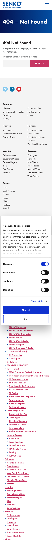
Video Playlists (33, 176)
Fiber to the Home (35, 130)
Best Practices (8, 169)
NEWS (6, 118)
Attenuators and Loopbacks (22, 396)
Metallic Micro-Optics (17, 480)
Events (30, 115)
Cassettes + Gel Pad (18, 414)
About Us (7, 108)
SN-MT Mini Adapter (19, 340)
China (5, 201)
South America (9, 190)
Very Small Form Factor (37, 144)
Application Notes (35, 172)
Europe (6, 194)
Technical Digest (10, 162)
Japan (5, 197)
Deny (26, 319)
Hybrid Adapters (17, 403)
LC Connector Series (18, 379)
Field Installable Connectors (22, 386)
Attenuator (14, 438)
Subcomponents (16, 400)
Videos (8, 539)
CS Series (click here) (17, 351)
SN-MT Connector (17, 327)
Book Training (13, 507)
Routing (12, 452)
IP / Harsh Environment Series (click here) (29, 375)
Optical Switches (17, 445)
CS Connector (15, 354)
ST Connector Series (18, 389)
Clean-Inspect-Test (15, 410)
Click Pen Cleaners (18, 420)
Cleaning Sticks (16, 417)
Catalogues (32, 155)
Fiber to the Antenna (36, 137)
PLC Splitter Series (17, 448)
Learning (7, 150)
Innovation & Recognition (13, 111)
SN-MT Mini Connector (20, 334)
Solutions (31, 125)
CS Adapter (14, 358)
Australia (6, 208)
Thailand (6, 204)
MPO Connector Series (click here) (25, 372)
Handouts (31, 158)
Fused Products (16, 441)
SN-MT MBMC (16, 337)
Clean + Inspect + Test (12, 133)
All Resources (13, 514)
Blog (5, 165)
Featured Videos (34, 169)
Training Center (9, 155)
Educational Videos (11, 158)
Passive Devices (9, 137)
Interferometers (16, 427)
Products (7, 125)
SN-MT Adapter (16, 344)
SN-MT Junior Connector (21, 330)
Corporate (7, 104)
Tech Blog (7, 115)
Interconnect (8, 130)
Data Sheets (32, 162)
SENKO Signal (33, 111)
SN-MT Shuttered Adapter (21, 347)
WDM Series (15, 455)
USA (5, 187)
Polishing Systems (17, 407)
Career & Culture (34, 108)
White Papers (33, 165)
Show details (37, 301)
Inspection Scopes (17, 424)
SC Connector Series (18, 382)
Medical (31, 140)
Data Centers (33, 133)
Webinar (6, 172)
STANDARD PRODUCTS (18, 365)
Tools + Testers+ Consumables (22, 431)
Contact (6, 183)
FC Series (13, 393)
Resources (32, 150)
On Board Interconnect (18, 476)
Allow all (26, 310)
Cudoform (12, 361)
